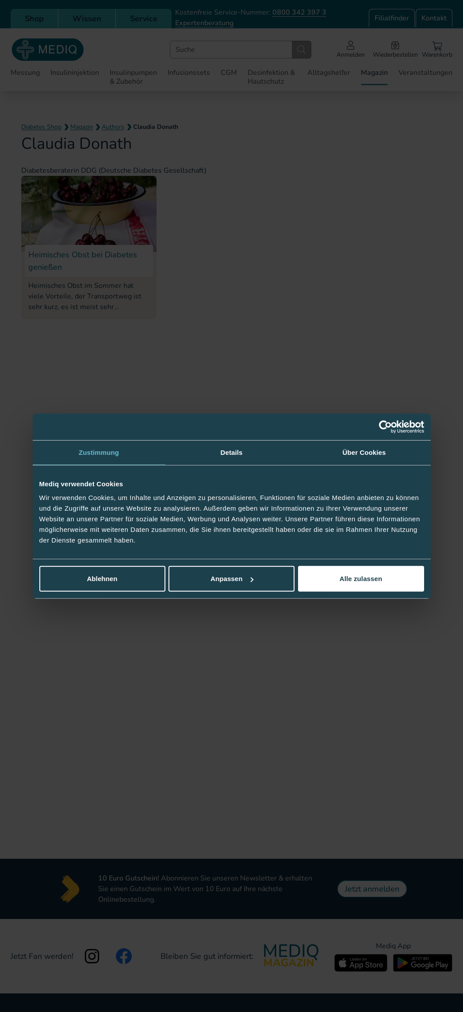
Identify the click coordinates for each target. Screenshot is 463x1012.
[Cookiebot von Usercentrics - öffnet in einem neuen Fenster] (385, 426)
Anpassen (231, 578)
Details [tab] (232, 452)
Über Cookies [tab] (364, 452)
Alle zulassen (361, 578)
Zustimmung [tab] (99, 452)
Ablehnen (102, 578)
